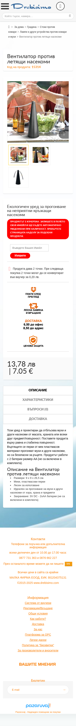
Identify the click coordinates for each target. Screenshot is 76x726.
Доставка (38, 419)
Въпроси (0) (37, 409)
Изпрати (20, 255)
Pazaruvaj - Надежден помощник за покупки (38, 712)
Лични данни (38, 640)
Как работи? (38, 618)
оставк (38, 624)
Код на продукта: (19, 67)
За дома (19, 27)
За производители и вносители (38, 650)
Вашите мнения (37, 664)
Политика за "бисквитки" (38, 645)
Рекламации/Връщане (37, 608)
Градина (31, 27)
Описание (38, 390)
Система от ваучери (38, 603)
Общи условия (38, 613)
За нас (38, 629)
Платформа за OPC (38, 634)
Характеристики (37, 399)
